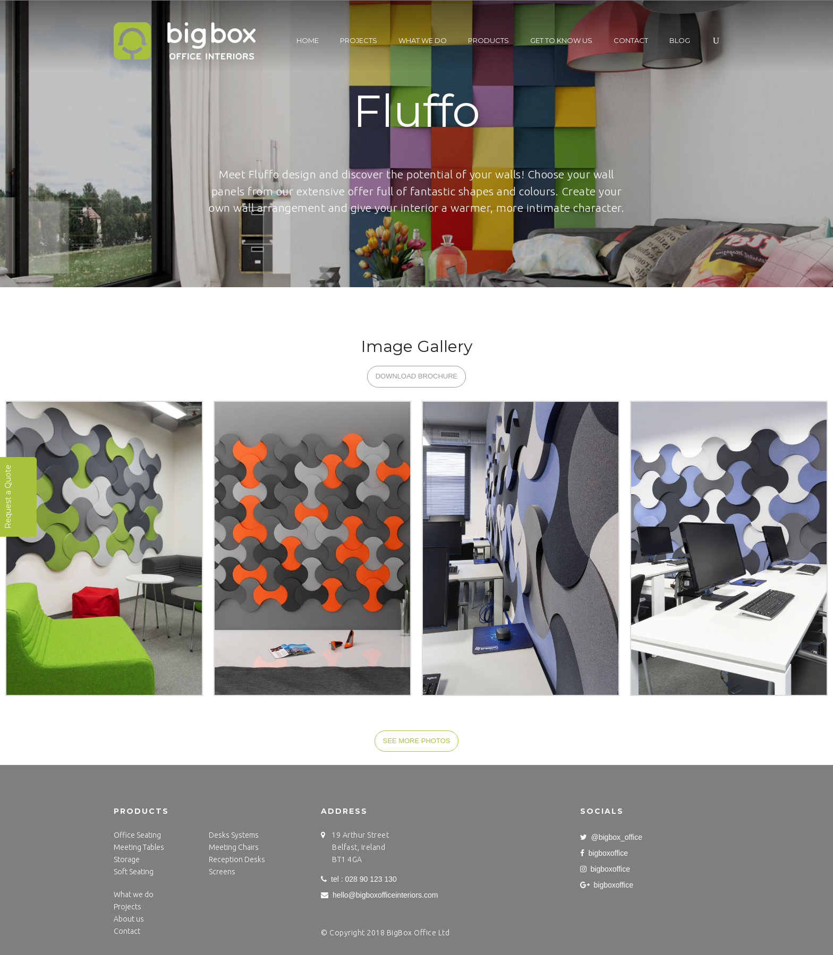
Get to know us (561, 40)
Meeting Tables (139, 847)
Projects (358, 40)
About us (129, 919)
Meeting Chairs (234, 847)
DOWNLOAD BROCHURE (417, 376)
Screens (222, 871)
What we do (422, 40)
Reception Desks (237, 859)
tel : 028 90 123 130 (359, 879)
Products (488, 40)
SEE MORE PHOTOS (416, 741)
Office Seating (137, 835)
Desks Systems (234, 835)
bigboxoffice (604, 853)
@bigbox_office (611, 837)
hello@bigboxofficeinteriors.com (379, 895)
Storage (127, 859)
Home (307, 40)
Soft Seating (134, 871)
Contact (631, 40)
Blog (679, 40)
